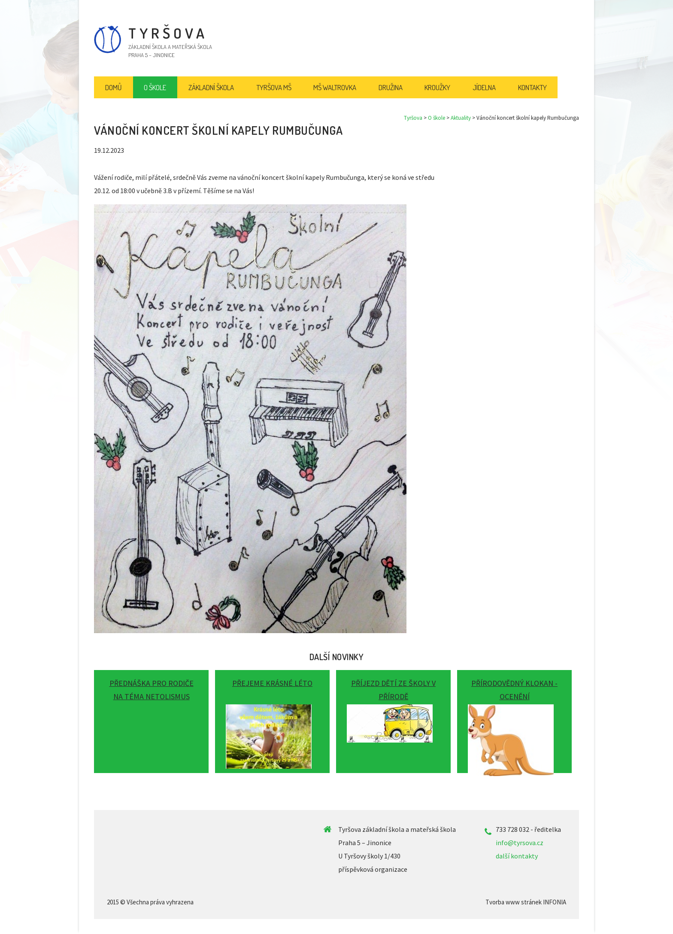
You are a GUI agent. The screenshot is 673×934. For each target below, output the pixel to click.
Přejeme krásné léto (272, 683)
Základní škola (211, 87)
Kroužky (437, 87)
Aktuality (461, 117)
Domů (113, 87)
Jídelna (484, 87)
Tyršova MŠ (273, 87)
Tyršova (413, 117)
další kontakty (517, 856)
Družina (391, 87)
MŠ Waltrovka (334, 87)
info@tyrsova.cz (519, 842)
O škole (436, 117)
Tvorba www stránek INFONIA (525, 902)
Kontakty (532, 87)
